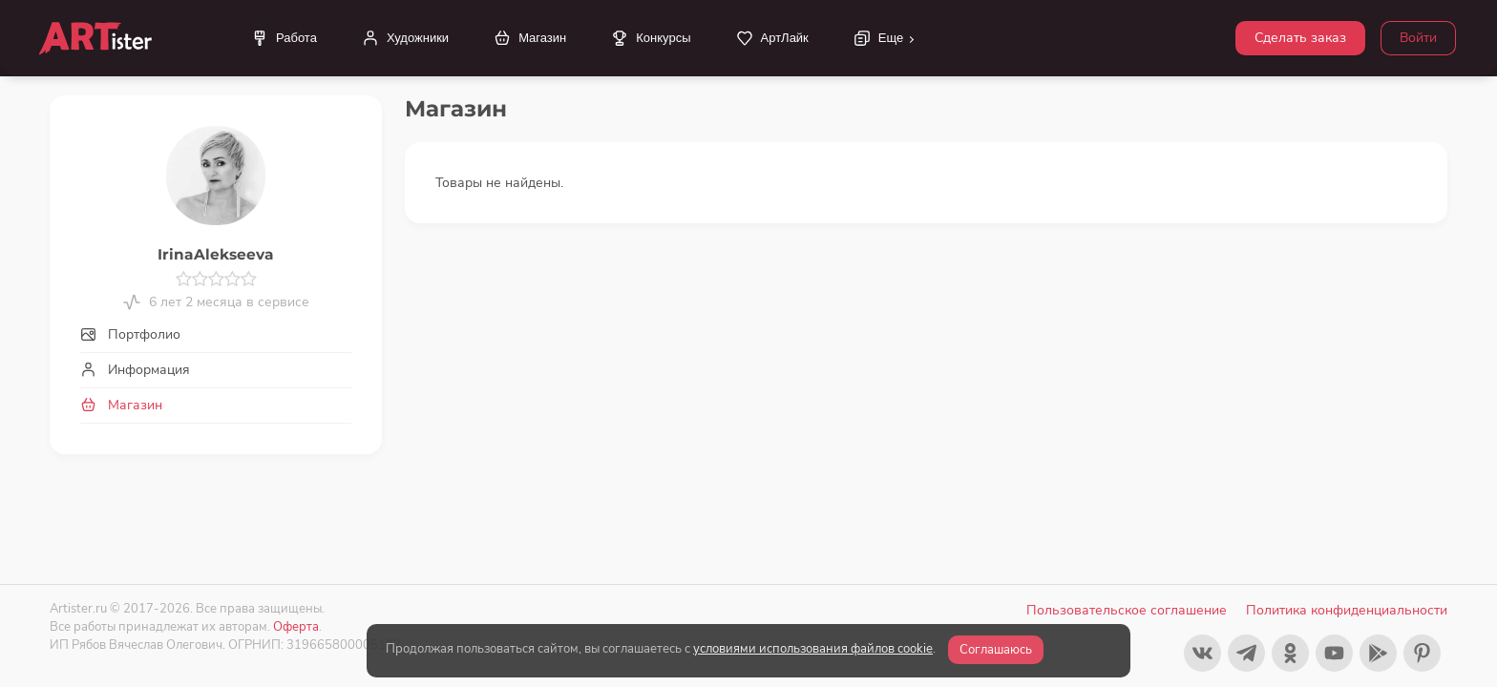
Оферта (296, 626)
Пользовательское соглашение (1126, 610)
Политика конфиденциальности (1346, 610)
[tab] (215, 334)
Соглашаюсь (995, 649)
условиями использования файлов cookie (813, 648)
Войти (1418, 38)
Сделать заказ (1300, 38)
